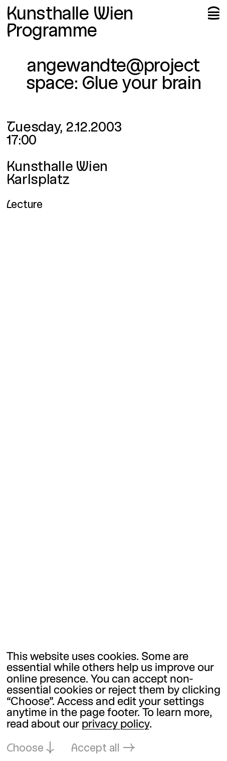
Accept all (95, 749)
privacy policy (115, 725)
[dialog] (113, 703)
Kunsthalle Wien (70, 14)
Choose (25, 749)
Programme (52, 32)
